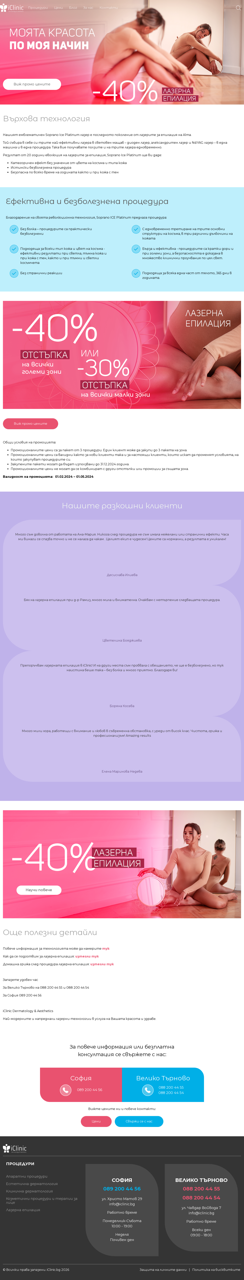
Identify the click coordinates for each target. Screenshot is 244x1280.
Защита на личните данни (163, 1270)
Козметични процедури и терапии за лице (41, 1201)
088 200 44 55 (171, 1087)
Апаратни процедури (26, 1176)
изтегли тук (87, 956)
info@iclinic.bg (122, 1204)
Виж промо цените (32, 84)
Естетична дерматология (32, 1184)
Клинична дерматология (29, 1191)
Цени (96, 1121)
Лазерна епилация (23, 1210)
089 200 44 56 (89, 1090)
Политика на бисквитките (216, 1270)
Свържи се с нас (139, 1121)
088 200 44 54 (171, 1093)
